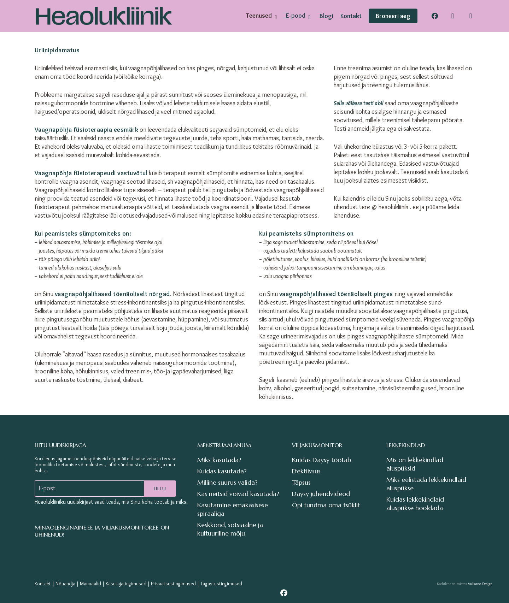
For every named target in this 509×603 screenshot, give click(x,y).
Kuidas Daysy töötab (321, 460)
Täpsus (301, 482)
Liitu (160, 488)
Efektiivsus (306, 471)
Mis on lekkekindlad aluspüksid (414, 464)
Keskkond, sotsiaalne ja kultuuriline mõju (230, 529)
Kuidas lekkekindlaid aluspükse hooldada (415, 503)
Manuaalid (90, 583)
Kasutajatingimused (126, 583)
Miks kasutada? (219, 460)
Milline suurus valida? (227, 482)
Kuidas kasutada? (222, 471)
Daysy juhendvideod (321, 494)
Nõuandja (65, 583)
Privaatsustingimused (173, 583)
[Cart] (471, 16)
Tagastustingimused (221, 583)
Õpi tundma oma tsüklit (326, 505)
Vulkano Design (480, 583)
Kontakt (43, 583)
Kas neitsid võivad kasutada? (238, 494)
